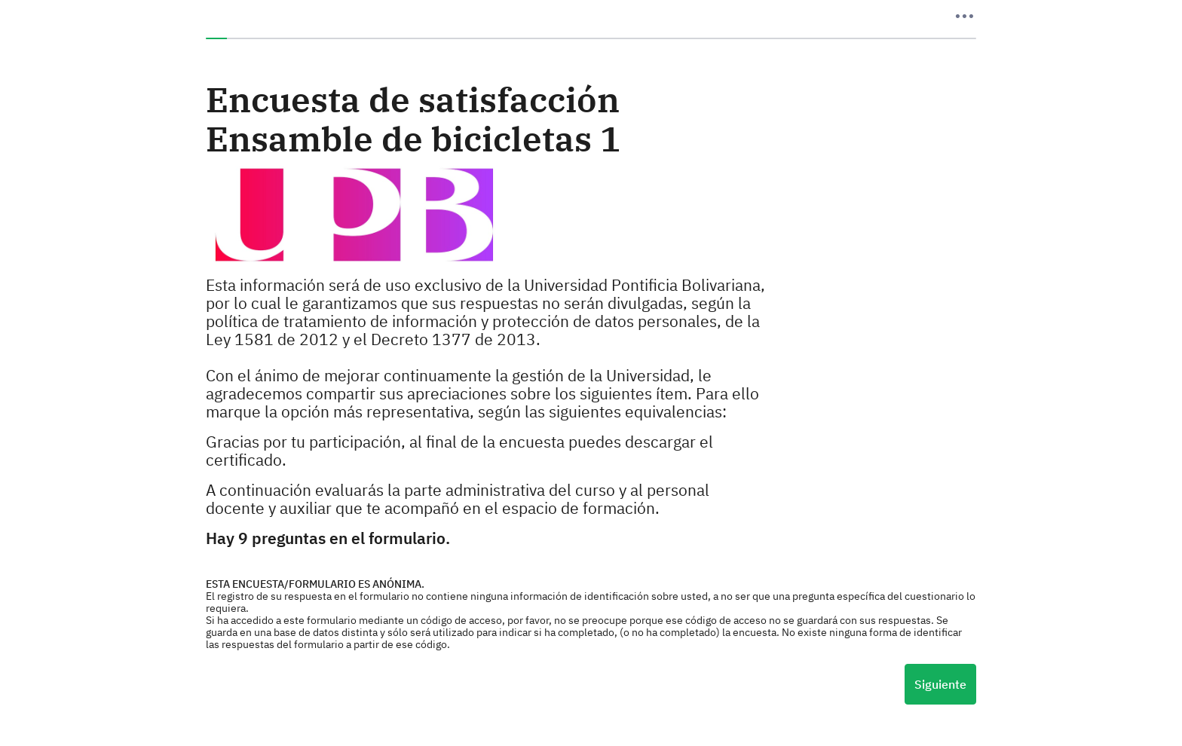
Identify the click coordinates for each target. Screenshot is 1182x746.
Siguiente (940, 684)
